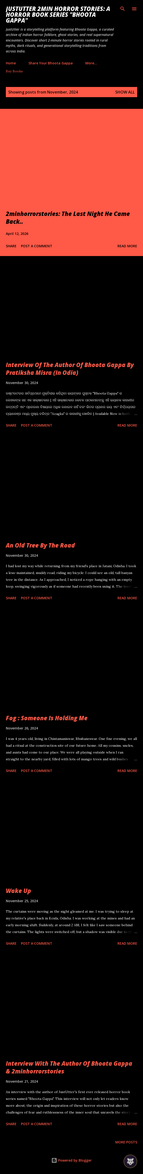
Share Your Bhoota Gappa (50, 63)
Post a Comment (36, 246)
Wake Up (18, 891)
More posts (126, 1142)
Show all (125, 92)
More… (91, 63)
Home (11, 63)
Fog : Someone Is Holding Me (47, 718)
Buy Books (14, 71)
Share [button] (11, 246)
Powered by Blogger (71, 1160)
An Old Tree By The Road (40, 545)
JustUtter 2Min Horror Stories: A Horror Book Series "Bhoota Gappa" (58, 14)
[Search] (122, 9)
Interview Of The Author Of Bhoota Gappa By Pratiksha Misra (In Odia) (70, 369)
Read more (127, 246)
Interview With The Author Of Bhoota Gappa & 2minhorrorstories (69, 1067)
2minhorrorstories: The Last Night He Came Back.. (68, 217)
